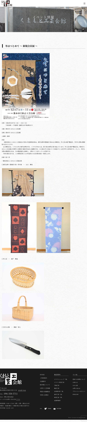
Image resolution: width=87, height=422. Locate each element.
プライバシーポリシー (79, 391)
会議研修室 (57, 400)
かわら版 (75, 385)
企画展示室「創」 (59, 391)
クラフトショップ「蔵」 (61, 379)
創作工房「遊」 (58, 394)
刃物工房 (56, 385)
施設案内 (57, 374)
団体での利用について (79, 379)
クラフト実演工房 (59, 382)
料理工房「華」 (58, 397)
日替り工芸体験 (45, 388)
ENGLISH (75, 394)
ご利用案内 (43, 378)
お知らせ (75, 382)
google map (22, 390)
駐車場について (45, 385)
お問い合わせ (76, 388)
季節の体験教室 (45, 392)
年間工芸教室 (44, 395)
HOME (42, 375)
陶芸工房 (56, 388)
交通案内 (43, 381)
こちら (18, 399)
